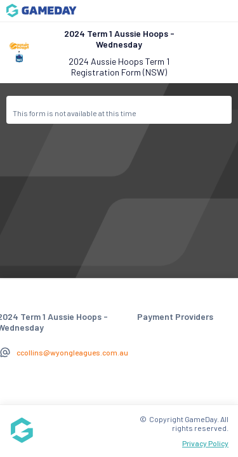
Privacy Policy (205, 443)
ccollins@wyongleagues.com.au (72, 352)
